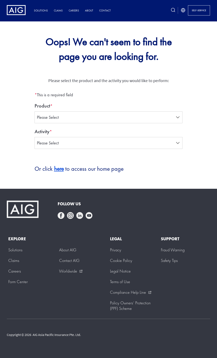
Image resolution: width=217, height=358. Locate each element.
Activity (42, 131)
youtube (89, 215)
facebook (61, 215)
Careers (74, 10)
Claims (58, 10)
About (89, 10)
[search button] (173, 10)
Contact (105, 10)
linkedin (79, 215)
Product (42, 106)
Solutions (41, 10)
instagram (70, 215)
